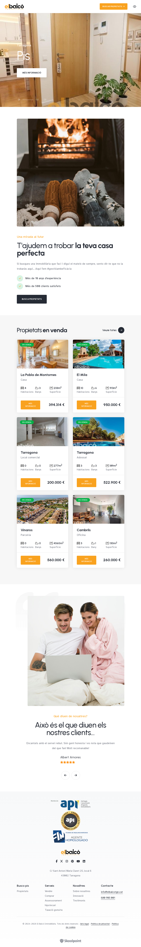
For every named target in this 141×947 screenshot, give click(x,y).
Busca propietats (32, 299)
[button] (65, 775)
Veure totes (113, 330)
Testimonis (79, 900)
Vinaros (27, 530)
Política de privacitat (100, 924)
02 (37, 99)
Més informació (31, 72)
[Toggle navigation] (134, 6)
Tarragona (29, 452)
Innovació (78, 895)
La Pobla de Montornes (38, 375)
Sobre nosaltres (81, 891)
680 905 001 (108, 897)
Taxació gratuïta (53, 910)
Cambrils (84, 530)
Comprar (49, 895)
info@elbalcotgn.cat (112, 892)
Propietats (22, 891)
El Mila (82, 375)
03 (45, 99)
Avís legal (84, 924)
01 (19, 99)
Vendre (48, 891)
